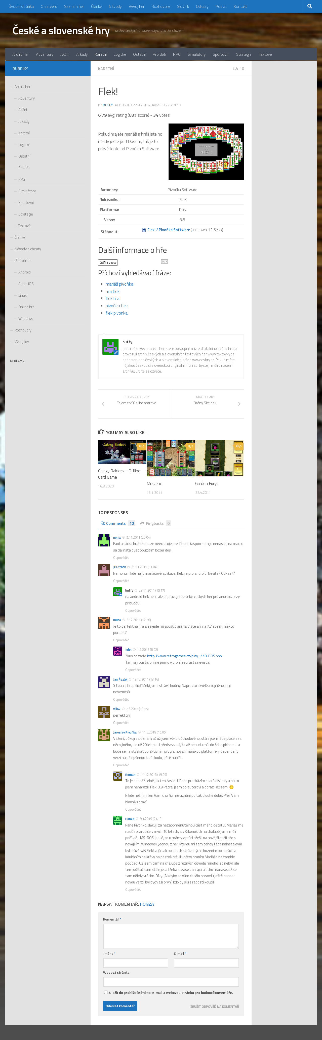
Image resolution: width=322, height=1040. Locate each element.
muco (117, 620)
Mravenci (155, 483)
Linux (22, 295)
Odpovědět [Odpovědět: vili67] (121, 722)
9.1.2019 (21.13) (151, 818)
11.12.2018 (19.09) (154, 774)
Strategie (244, 54)
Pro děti (159, 54)
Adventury (44, 54)
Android (24, 272)
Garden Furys (206, 483)
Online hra (26, 307)
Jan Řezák (120, 679)
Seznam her (74, 6)
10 (238, 69)
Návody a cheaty (28, 249)
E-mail (180, 953)
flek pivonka (117, 313)
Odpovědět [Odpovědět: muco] (121, 640)
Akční (64, 54)
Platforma (22, 260)
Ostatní (139, 54)
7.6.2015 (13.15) (137, 709)
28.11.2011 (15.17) (152, 590)
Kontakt (240, 6)
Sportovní (221, 54)
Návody (115, 6)
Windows (25, 318)
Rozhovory (160, 6)
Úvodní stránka (21, 6)
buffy (108, 105)
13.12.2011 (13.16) (146, 679)
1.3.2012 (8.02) (147, 649)
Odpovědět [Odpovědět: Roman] (133, 809)
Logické (120, 54)
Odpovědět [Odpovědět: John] (133, 669)
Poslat (221, 6)
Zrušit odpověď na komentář (214, 1006)
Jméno (109, 953)
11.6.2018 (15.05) (154, 732)
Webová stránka (116, 972)
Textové (265, 54)
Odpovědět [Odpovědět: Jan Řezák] (121, 699)
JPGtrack (119, 567)
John (128, 649)
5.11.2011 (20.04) (138, 537)
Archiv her (20, 54)
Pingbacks (155, 523)
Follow (108, 262)
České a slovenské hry (61, 30)
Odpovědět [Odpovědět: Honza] (133, 889)
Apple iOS (26, 284)
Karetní (101, 54)
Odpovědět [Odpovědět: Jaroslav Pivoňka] (121, 765)
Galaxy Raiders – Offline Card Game (119, 474)
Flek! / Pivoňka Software (168, 230)
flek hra (112, 298)
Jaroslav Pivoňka (125, 732)
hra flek (112, 291)
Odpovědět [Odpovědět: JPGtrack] (121, 580)
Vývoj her (136, 6)
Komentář (112, 919)
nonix (117, 537)
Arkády (82, 54)
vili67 (116, 709)
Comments (118, 523)
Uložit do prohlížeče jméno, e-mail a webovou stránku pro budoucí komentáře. (171, 992)
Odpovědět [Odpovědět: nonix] (121, 557)
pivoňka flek (117, 305)
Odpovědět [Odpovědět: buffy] (133, 610)
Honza (129, 818)
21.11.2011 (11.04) (144, 567)
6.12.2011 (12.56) (139, 620)
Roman (130, 774)
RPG (177, 54)
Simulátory (197, 54)
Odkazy (202, 6)
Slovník (183, 6)
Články (96, 6)
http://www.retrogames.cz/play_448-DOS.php (184, 656)
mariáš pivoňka (119, 284)
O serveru (49, 6)
